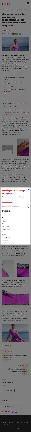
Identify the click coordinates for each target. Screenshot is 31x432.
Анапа (4, 232)
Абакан (4, 221)
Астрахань (5, 240)
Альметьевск (6, 229)
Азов (3, 224)
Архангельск (6, 237)
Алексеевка (5, 226)
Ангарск (4, 234)
